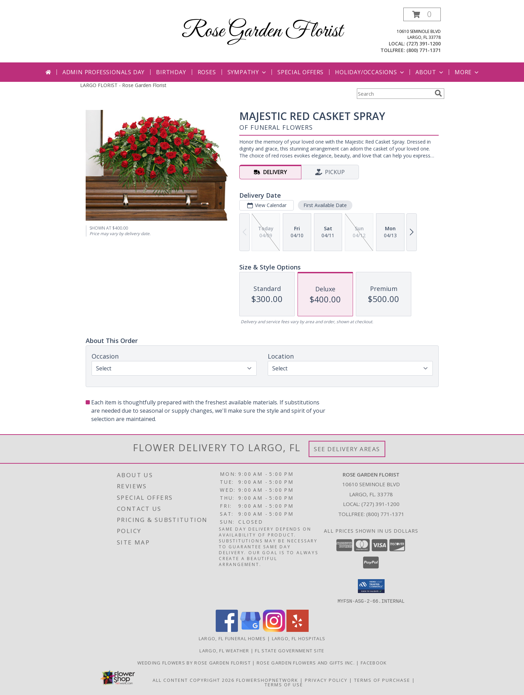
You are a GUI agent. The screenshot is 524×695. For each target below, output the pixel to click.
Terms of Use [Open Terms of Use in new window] (284, 684)
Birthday (171, 72)
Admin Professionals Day (103, 72)
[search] (438, 93)
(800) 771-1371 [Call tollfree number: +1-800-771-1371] (423, 50)
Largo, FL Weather (224, 650)
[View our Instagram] (274, 629)
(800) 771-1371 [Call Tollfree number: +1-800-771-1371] (385, 513)
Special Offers (300, 72)
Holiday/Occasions (370, 72)
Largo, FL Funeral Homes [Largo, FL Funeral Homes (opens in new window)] (232, 638)
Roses (207, 72)
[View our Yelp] (297, 629)
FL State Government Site (289, 650)
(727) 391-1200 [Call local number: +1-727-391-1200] (423, 43)
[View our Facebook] (227, 629)
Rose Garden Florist (262, 31)
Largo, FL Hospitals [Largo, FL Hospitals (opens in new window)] (299, 638)
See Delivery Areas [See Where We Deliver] (347, 449)
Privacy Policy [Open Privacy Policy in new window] (326, 680)
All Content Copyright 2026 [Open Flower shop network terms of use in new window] (193, 680)
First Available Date (324, 205)
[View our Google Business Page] (250, 629)
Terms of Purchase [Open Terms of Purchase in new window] (382, 680)
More (467, 72)
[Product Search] (394, 93)
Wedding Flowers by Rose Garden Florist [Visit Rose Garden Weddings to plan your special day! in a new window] (194, 662)
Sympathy (247, 72)
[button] (422, 14)
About (430, 72)
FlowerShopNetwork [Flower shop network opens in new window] (267, 680)
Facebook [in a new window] (374, 662)
